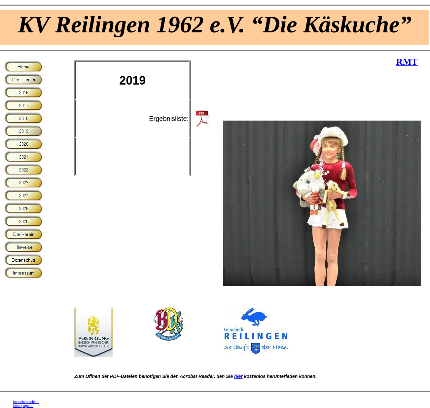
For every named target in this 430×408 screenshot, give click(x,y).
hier (238, 376)
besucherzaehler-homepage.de (26, 404)
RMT (406, 61)
